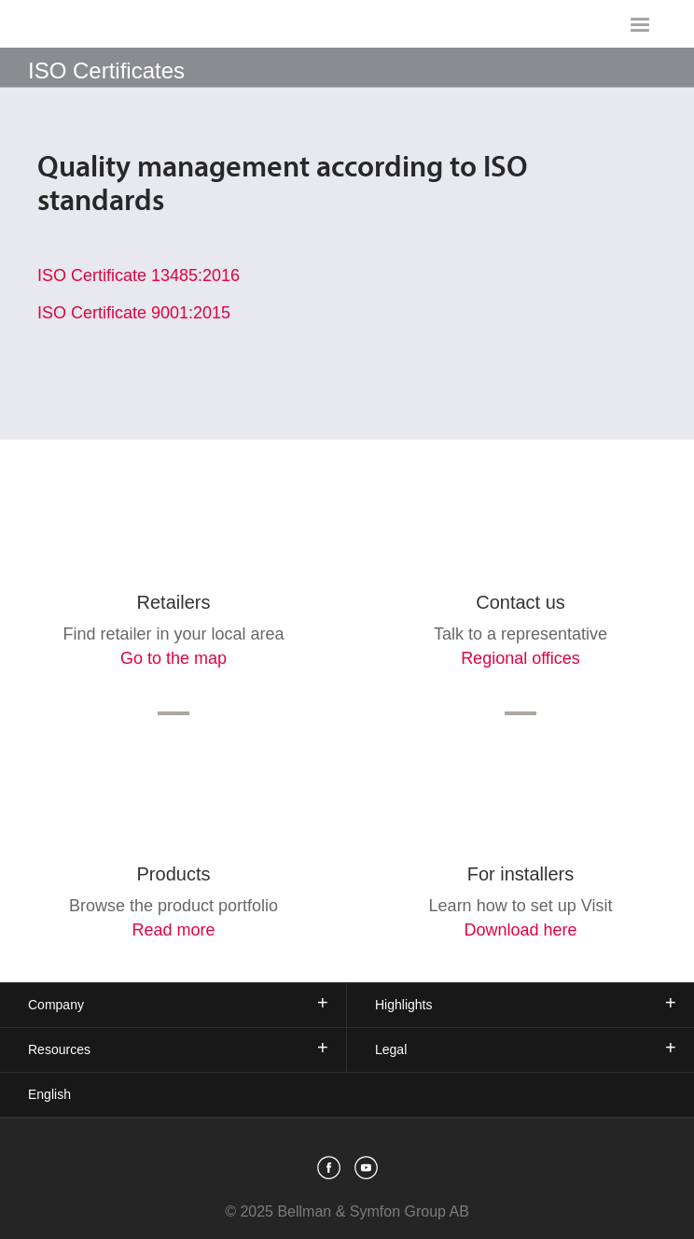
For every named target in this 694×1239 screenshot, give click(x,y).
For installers (520, 874)
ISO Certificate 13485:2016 (138, 275)
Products (174, 874)
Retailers (174, 602)
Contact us (520, 602)
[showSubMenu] (347, 67)
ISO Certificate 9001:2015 (133, 312)
